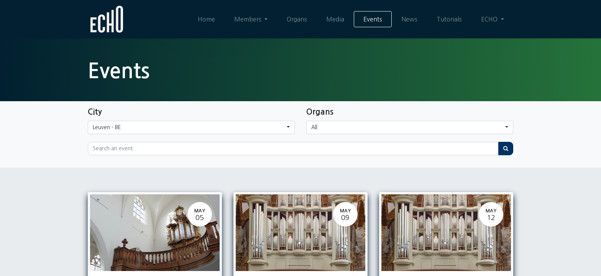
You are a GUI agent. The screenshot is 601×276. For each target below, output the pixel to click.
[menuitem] (206, 19)
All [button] (314, 127)
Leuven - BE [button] (107, 127)
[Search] (505, 148)
